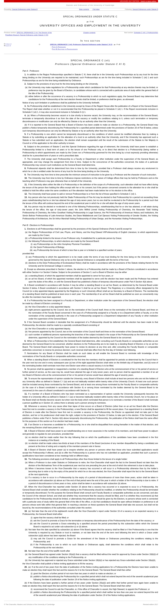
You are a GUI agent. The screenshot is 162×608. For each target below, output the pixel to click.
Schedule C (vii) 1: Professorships (146, 33)
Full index (96, 9)
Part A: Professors (59, 47)
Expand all (7, 45)
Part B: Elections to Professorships (65, 49)
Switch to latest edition (148, 1)
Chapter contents (89, 33)
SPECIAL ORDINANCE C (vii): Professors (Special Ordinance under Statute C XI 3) (81, 44)
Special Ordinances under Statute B (24, 9)
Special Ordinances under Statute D (145, 9)
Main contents (84, 9)
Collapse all (7, 44)
